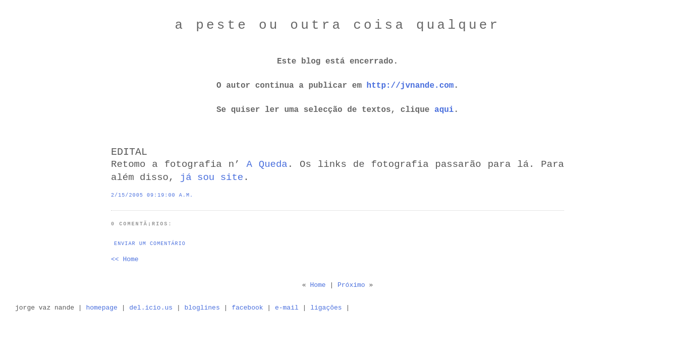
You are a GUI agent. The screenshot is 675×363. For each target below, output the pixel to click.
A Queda (266, 164)
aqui (444, 109)
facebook (247, 308)
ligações (326, 308)
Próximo (351, 285)
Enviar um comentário (150, 244)
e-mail (287, 308)
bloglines (202, 308)
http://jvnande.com (410, 85)
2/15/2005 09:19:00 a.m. (152, 195)
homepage (101, 308)
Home (317, 285)
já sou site (211, 177)
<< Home (125, 259)
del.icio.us (151, 308)
